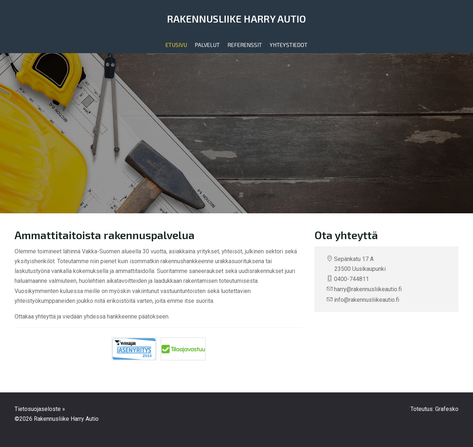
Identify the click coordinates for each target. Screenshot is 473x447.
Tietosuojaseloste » (40, 409)
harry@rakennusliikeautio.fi (368, 289)
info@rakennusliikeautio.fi (366, 299)
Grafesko (446, 409)
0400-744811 (351, 279)
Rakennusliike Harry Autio (236, 18)
